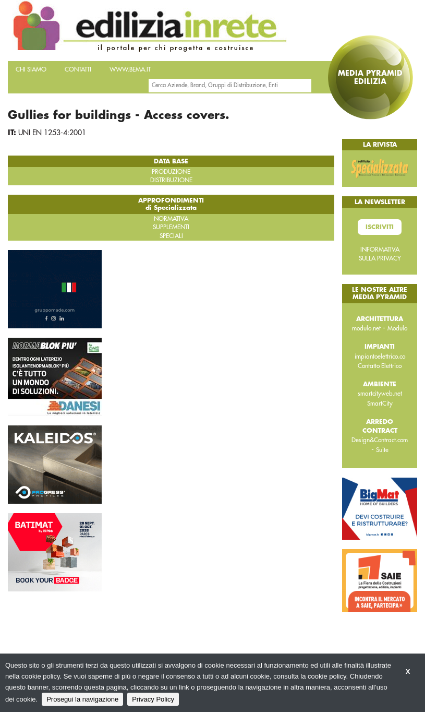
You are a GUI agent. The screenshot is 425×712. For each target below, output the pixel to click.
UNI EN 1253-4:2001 (52, 132)
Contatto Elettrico (380, 366)
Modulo (397, 328)
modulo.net (366, 328)
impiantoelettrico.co (380, 356)
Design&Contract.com (379, 440)
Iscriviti (380, 227)
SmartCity (380, 403)
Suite (382, 450)
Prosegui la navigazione (82, 699)
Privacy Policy (153, 699)
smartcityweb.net (380, 393)
